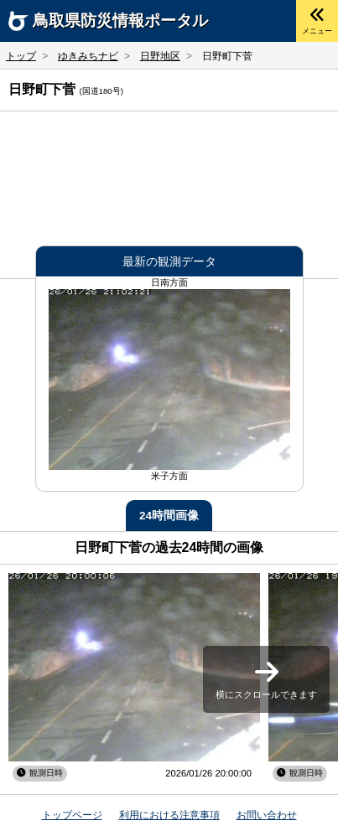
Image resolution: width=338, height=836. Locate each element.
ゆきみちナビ (88, 56)
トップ (21, 56)
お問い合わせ (267, 815)
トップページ (72, 815)
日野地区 (160, 56)
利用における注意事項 (169, 815)
